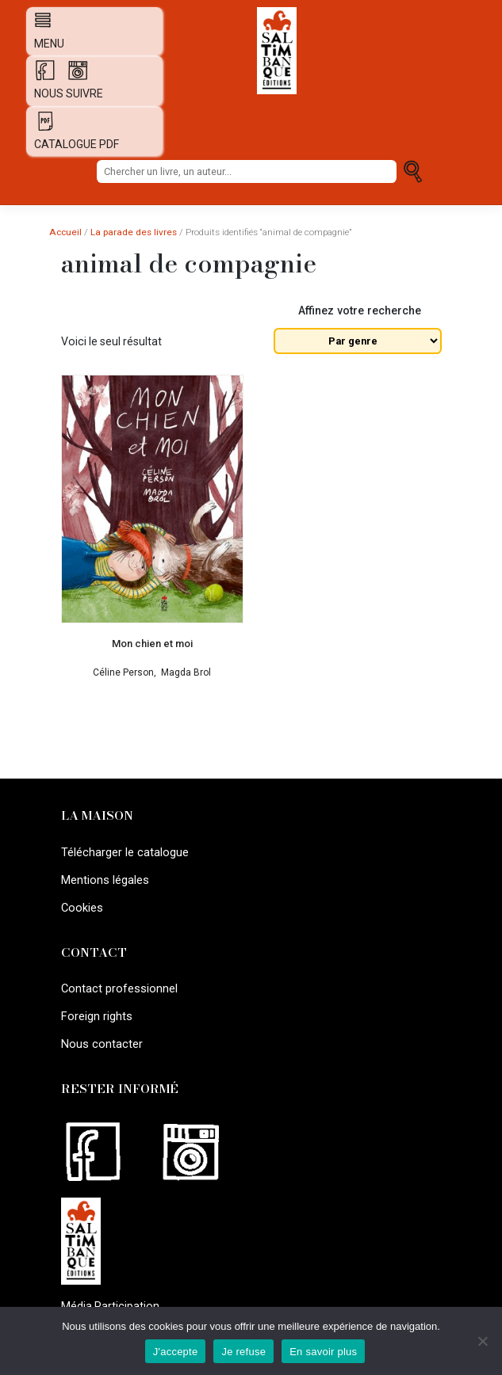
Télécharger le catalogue (124, 851)
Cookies (81, 905)
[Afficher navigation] (39, 20)
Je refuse (243, 1352)
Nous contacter (100, 1039)
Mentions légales (104, 878)
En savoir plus (323, 1352)
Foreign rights (95, 1012)
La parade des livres (133, 232)
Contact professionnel (118, 985)
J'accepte (175, 1352)
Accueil (65, 232)
